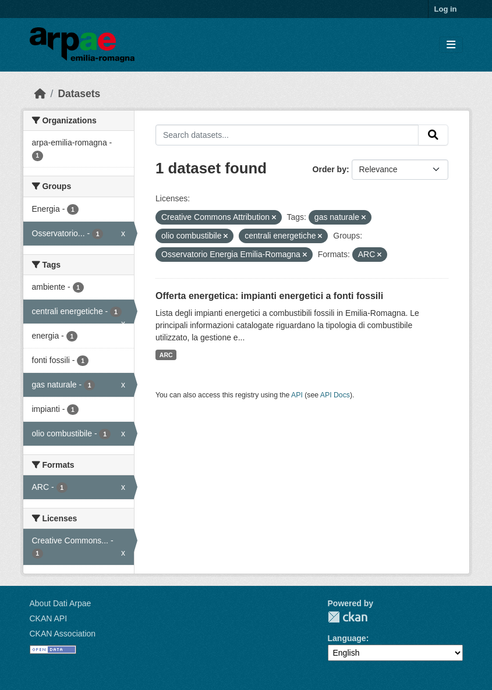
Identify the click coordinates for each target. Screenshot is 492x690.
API (297, 395)
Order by (329, 169)
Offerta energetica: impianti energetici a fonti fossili (269, 296)
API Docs (335, 395)
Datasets (79, 93)
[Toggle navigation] (451, 45)
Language (347, 638)
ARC (166, 354)
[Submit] (433, 135)
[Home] (40, 93)
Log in (445, 9)
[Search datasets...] (287, 135)
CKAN (347, 617)
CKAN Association (63, 633)
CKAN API (49, 618)
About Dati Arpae (60, 603)
